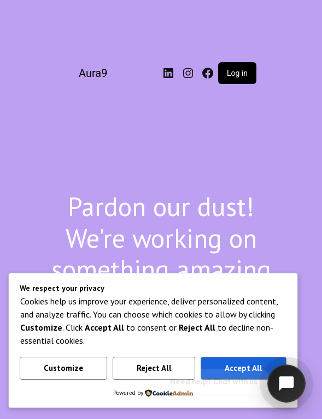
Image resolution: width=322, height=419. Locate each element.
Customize (63, 368)
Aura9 (93, 73)
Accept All (243, 368)
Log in (237, 73)
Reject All (154, 368)
